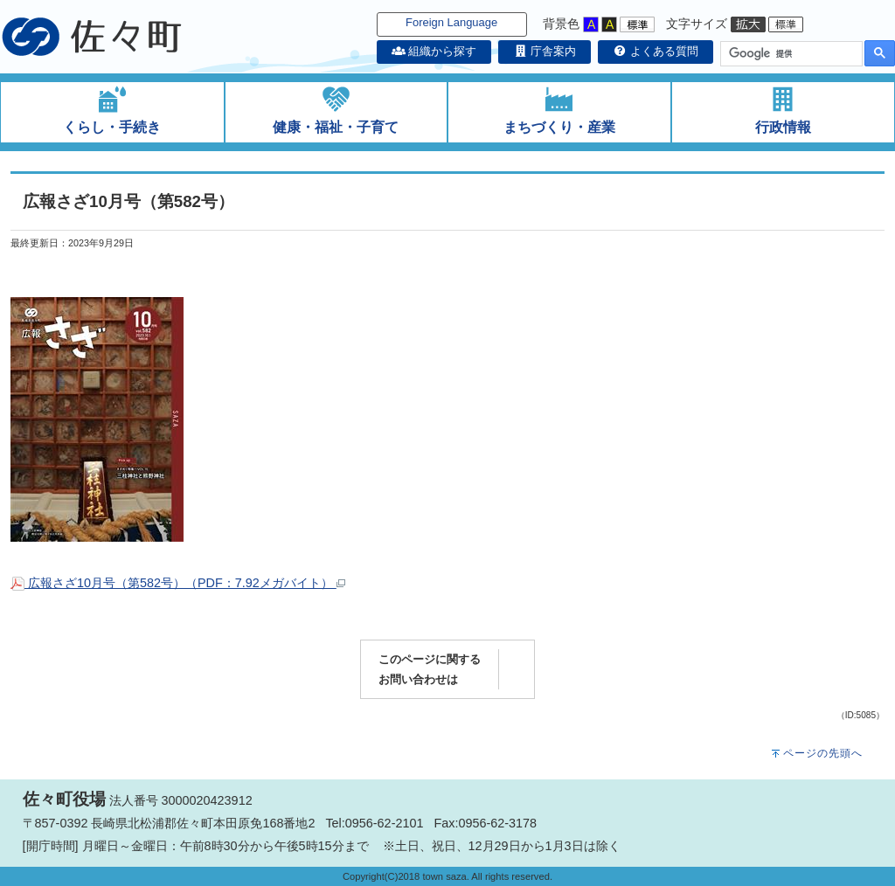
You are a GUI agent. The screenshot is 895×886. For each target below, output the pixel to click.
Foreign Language (451, 22)
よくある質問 (655, 51)
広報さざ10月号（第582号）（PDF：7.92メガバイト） (177, 583)
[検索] (789, 54)
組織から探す (434, 51)
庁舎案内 (544, 51)
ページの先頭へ (823, 753)
